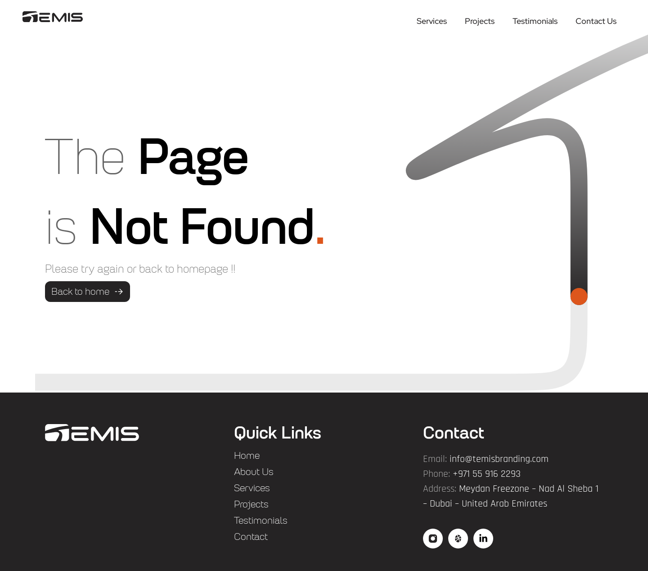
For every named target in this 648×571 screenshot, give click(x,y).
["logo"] (52, 16)
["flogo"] (92, 432)
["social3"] (483, 538)
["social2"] (458, 538)
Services (432, 21)
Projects (480, 21)
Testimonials (535, 21)
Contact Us (596, 21)
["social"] (433, 538)
